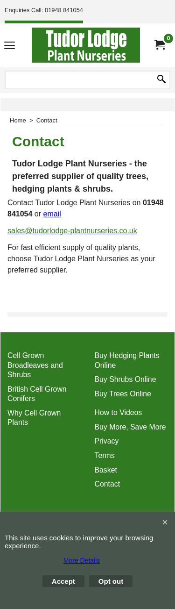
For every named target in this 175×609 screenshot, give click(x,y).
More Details (81, 560)
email (52, 214)
